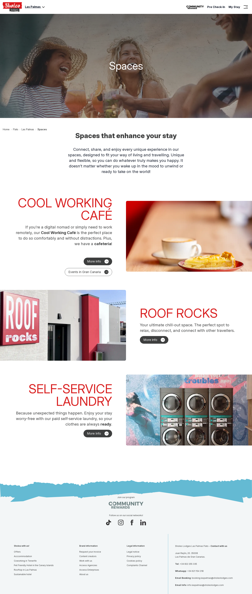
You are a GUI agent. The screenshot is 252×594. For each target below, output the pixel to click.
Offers (17, 551)
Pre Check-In (216, 7)
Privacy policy (134, 556)
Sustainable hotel (23, 574)
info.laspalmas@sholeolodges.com (205, 585)
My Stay (234, 7)
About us (83, 574)
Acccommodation (23, 556)
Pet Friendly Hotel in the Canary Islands (34, 565)
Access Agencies (88, 565)
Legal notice (133, 551)
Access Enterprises (89, 569)
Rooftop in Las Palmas (25, 569)
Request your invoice (90, 551)
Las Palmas (35, 7)
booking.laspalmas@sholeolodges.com (212, 578)
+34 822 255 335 (188, 564)
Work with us (85, 560)
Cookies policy (134, 560)
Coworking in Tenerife (25, 560)
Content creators (87, 556)
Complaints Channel (137, 565)
